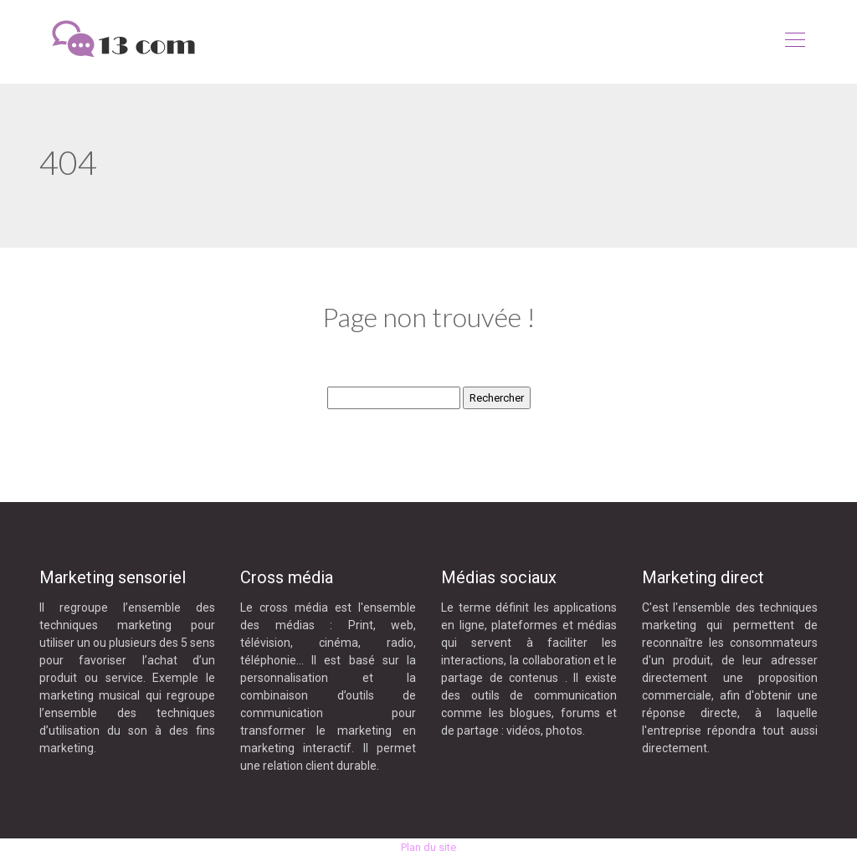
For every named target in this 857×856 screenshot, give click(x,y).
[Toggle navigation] (794, 42)
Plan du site (428, 847)
